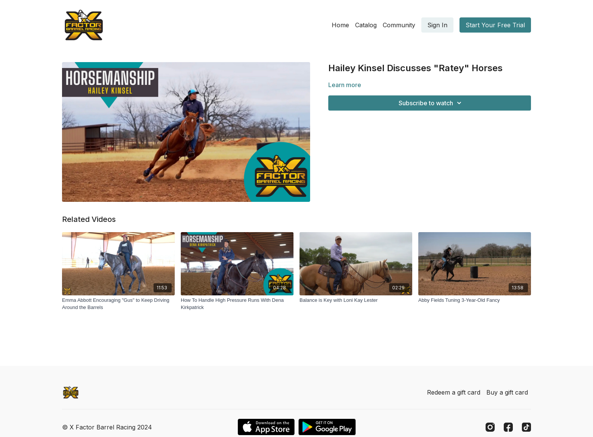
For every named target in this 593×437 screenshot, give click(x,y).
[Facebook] (508, 427)
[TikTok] (526, 427)
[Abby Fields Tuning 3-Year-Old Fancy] (474, 300)
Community (399, 25)
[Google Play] (327, 426)
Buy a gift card (507, 392)
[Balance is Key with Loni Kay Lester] (356, 300)
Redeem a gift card (453, 392)
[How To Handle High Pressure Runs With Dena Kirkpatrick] (237, 304)
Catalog (366, 25)
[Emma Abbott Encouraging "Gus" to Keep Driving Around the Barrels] (118, 304)
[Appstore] (266, 426)
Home (340, 25)
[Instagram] (490, 427)
